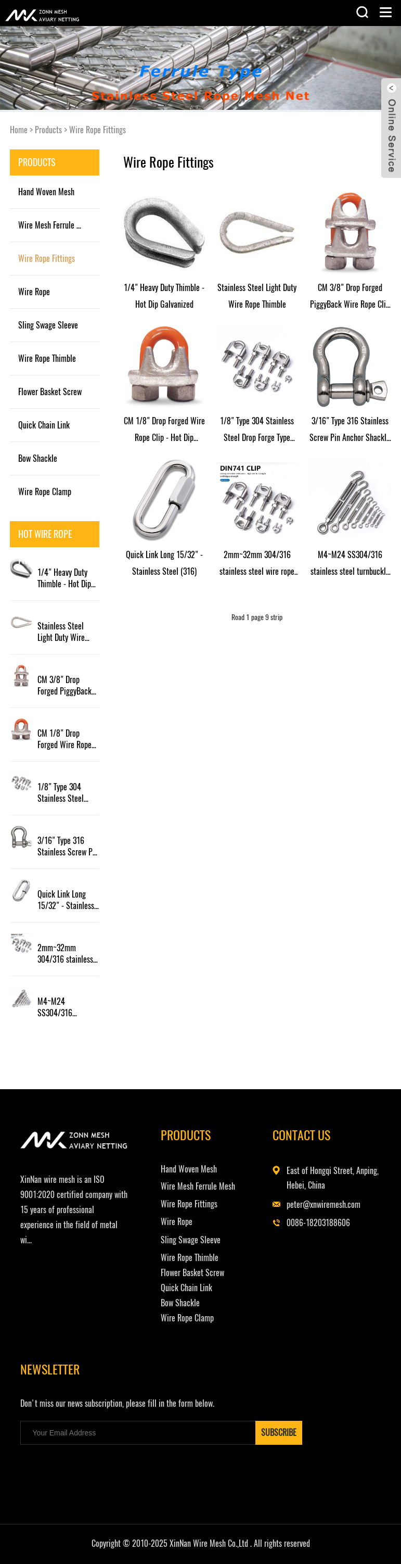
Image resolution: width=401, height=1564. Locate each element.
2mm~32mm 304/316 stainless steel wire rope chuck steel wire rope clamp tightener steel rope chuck (67, 953)
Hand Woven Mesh (46, 191)
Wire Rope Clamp (44, 491)
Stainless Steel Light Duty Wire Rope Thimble (61, 632)
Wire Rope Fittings (97, 129)
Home (19, 129)
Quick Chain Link (44, 425)
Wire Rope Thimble (47, 358)
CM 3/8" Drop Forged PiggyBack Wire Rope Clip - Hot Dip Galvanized (66, 685)
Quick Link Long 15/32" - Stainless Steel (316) (65, 900)
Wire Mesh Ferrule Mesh (55, 225)
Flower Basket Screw (50, 391)
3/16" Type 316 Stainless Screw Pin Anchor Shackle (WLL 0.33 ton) (67, 846)
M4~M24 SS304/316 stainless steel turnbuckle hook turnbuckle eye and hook (66, 1007)
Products (48, 129)
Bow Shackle (37, 458)
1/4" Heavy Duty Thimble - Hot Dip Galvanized (64, 578)
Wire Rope (34, 291)
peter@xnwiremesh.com (323, 1204)
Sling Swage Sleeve (48, 325)
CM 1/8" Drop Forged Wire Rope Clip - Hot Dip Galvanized (64, 739)
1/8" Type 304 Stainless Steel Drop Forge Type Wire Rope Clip (61, 792)
